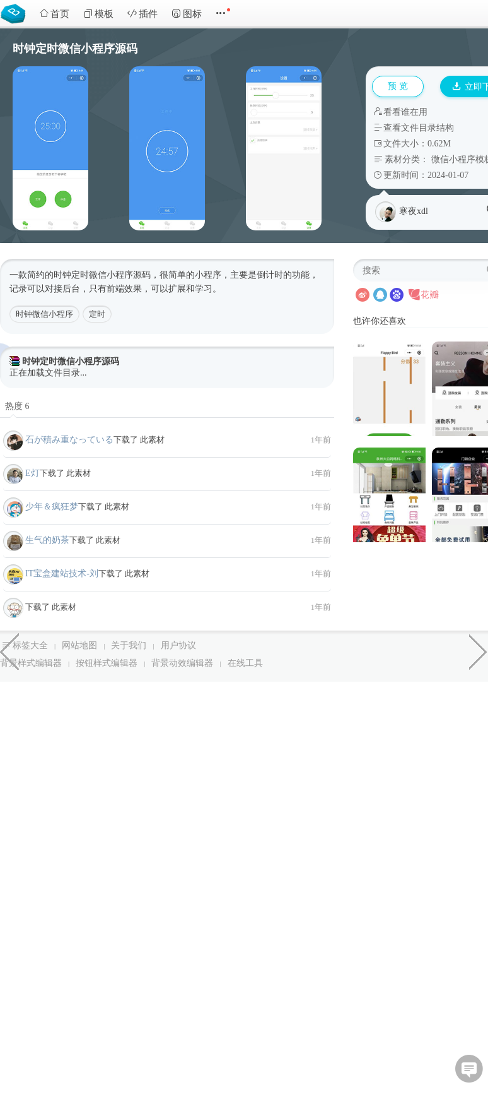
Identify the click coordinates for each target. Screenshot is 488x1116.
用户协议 (178, 645)
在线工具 (245, 663)
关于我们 (128, 645)
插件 (142, 13)
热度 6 (17, 406)
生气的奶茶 (47, 540)
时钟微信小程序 (44, 314)
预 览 (398, 86)
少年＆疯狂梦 (51, 506)
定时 (97, 314)
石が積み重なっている (69, 439)
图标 (186, 13)
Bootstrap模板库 (16, 12)
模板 (98, 13)
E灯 (32, 473)
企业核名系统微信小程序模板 (9, 651)
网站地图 (79, 645)
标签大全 (30, 645)
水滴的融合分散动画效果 (478, 651)
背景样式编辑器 (31, 663)
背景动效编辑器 (182, 663)
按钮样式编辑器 (106, 663)
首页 (54, 13)
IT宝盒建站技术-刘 (61, 573)
